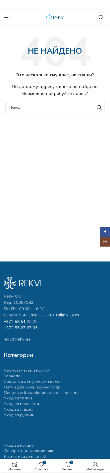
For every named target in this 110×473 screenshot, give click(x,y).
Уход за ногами (19, 445)
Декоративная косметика (29, 450)
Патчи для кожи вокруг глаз (32, 387)
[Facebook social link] (105, 232)
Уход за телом (18, 397)
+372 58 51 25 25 (21, 321)
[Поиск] (101, 17)
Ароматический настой (27, 370)
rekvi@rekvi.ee (17, 339)
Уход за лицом (18, 409)
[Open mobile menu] (6, 17)
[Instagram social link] (105, 242)
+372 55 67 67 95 (21, 327)
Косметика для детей (25, 456)
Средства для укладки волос (32, 381)
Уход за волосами (21, 403)
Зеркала (12, 375)
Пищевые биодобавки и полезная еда (41, 392)
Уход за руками (19, 414)
